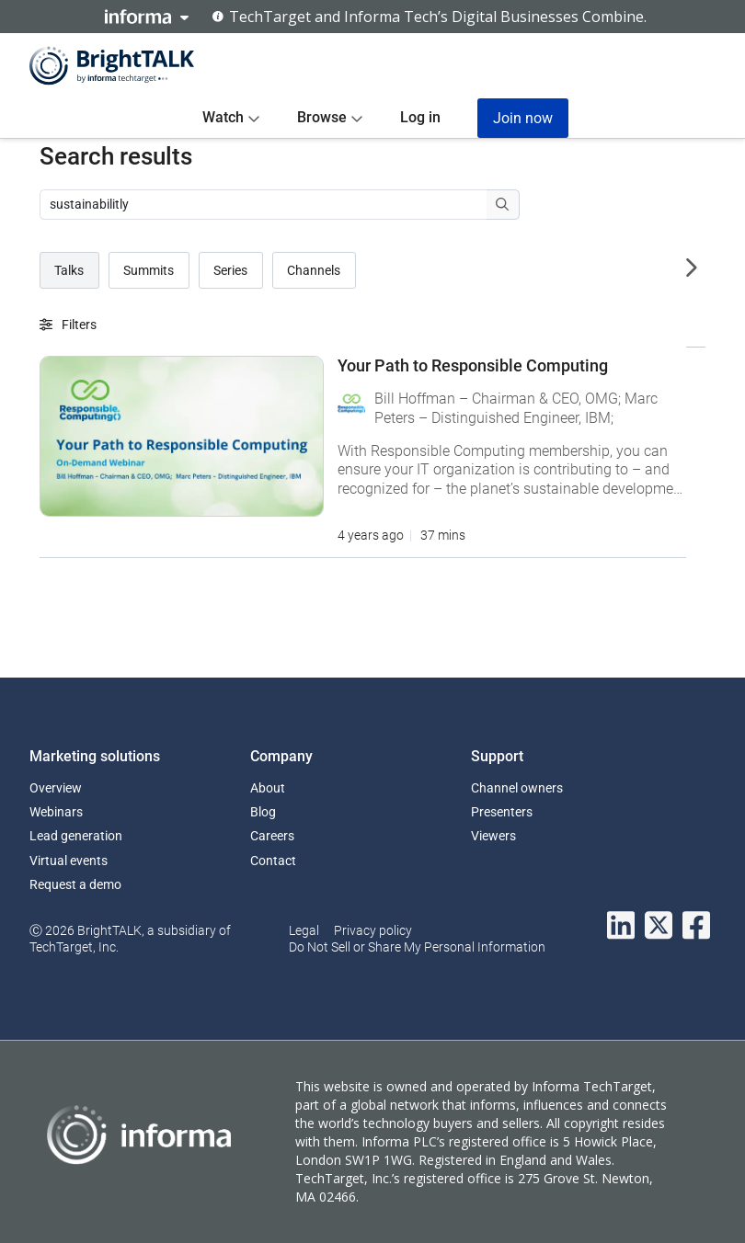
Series (230, 270)
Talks (69, 270)
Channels (313, 270)
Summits (148, 270)
